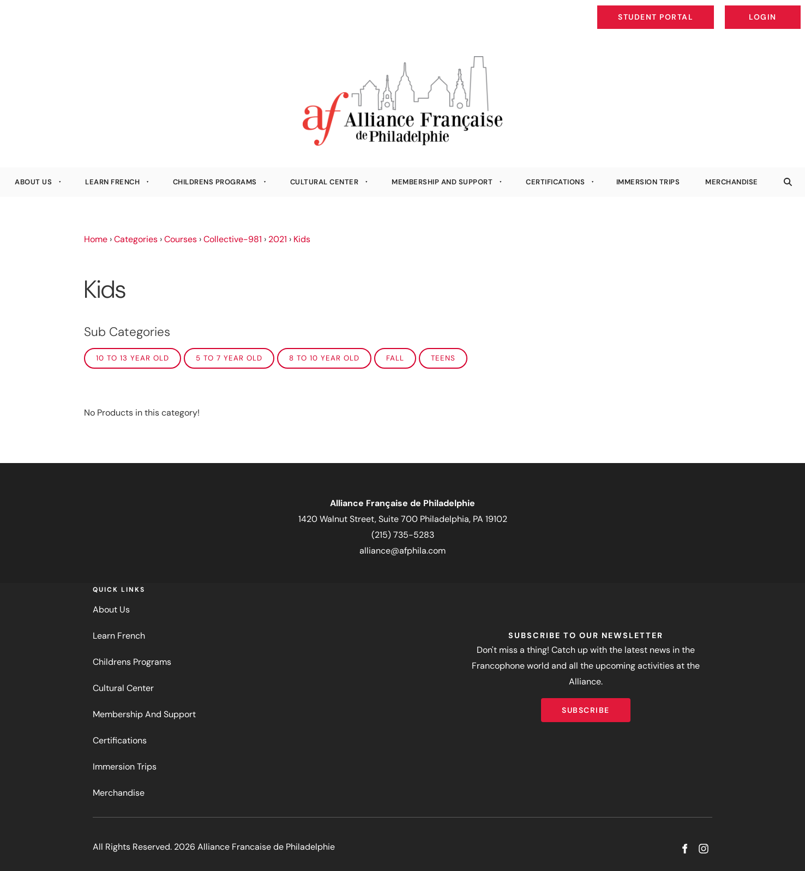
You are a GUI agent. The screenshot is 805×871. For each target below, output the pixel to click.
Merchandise (731, 182)
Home (95, 239)
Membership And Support (442, 182)
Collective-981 (232, 239)
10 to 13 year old (132, 358)
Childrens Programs (215, 182)
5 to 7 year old (229, 358)
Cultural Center (324, 182)
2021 (277, 239)
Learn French (112, 182)
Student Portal (680, 9)
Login (792, 9)
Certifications (555, 182)
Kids (301, 239)
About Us (33, 182)
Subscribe (586, 706)
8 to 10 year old (324, 358)
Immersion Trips (648, 182)
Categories (136, 239)
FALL (395, 358)
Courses (180, 239)
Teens (443, 358)
